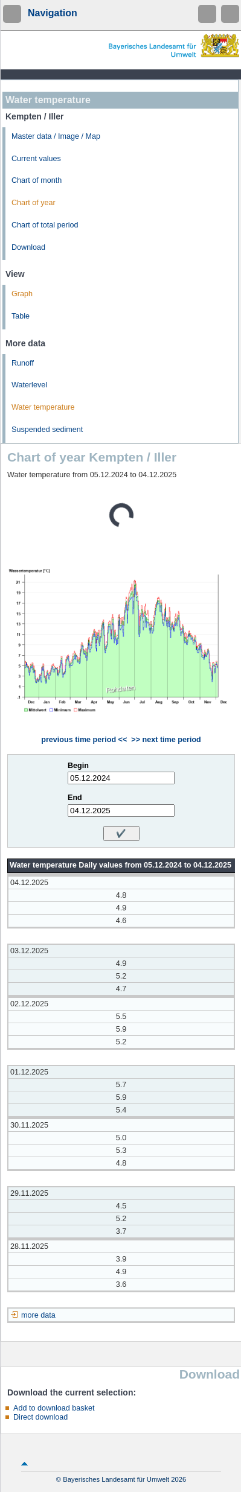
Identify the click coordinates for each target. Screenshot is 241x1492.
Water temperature (43, 407)
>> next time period (166, 739)
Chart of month (36, 180)
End (75, 797)
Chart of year (33, 202)
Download (28, 247)
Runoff (22, 363)
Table (20, 316)
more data (38, 1315)
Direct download (40, 1417)
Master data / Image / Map (55, 136)
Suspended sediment (47, 429)
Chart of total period (45, 225)
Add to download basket (53, 1408)
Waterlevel (29, 385)
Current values (36, 158)
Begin (78, 765)
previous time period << (84, 739)
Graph (22, 294)
